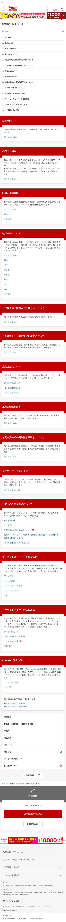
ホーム (4, 784)
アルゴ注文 (8, 576)
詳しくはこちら (10, 137)
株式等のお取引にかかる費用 (16, 707)
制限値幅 (7, 219)
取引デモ (7, 752)
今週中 (7, 275)
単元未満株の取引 (11, 77)
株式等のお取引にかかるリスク (16, 703)
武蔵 (6, 595)
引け (6, 284)
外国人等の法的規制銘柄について (17, 530)
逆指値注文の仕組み (12, 383)
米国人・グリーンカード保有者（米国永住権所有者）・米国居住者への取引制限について (32, 536)
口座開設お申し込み (33, 814)
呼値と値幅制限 (10, 49)
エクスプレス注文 (11, 591)
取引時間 (8, 38)
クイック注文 (9, 581)
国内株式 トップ (33, 775)
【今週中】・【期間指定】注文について (19, 65)
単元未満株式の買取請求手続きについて (19, 82)
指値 (6, 260)
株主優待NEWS (10, 766)
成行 (6, 265)
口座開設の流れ (33, 824)
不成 (6, 289)
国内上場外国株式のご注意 (15, 543)
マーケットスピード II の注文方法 (17, 99)
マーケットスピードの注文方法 (16, 104)
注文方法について (11, 71)
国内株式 (12, 784)
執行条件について (11, 54)
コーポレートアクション (13, 88)
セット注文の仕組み (12, 388)
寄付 (6, 280)
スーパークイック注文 (13, 586)
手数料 (7, 731)
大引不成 (7, 294)
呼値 (6, 214)
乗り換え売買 (9, 520)
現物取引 (7, 717)
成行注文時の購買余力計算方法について (19, 60)
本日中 (7, 270)
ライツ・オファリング (13, 759)
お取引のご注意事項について (15, 93)
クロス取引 (8, 525)
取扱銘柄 (7, 738)
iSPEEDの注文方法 (12, 110)
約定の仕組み (9, 43)
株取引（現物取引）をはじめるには (18, 724)
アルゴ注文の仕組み (12, 393)
